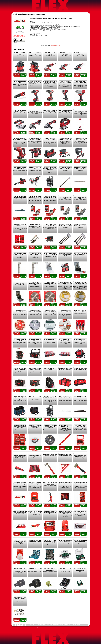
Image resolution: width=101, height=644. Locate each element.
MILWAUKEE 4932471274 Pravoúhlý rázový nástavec (20, 455)
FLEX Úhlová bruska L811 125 (50, 53)
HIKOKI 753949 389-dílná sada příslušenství (65, 541)
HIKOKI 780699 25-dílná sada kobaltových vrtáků (20, 283)
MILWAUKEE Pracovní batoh (50, 369)
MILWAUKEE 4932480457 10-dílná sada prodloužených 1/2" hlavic (65, 512)
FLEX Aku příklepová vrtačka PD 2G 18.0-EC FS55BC (50, 82)
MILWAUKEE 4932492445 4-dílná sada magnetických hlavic (50, 512)
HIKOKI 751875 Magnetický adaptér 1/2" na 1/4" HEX (20, 569)
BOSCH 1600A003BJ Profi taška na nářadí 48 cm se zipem (20, 398)
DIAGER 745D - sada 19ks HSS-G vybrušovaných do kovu (65, 197)
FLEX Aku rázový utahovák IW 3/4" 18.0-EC (80, 83)
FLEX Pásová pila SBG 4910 (35, 168)
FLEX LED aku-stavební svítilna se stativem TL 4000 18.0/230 (80, 111)
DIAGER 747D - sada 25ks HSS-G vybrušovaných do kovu (80, 197)
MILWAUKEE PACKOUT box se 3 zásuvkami (35, 369)
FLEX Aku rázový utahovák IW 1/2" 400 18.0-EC (65, 83)
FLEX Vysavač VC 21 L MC (35, 53)
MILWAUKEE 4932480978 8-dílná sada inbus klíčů (35, 512)
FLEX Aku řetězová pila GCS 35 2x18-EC (20, 168)
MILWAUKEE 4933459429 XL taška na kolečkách (65, 369)
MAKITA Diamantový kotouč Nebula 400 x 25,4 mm (80, 283)
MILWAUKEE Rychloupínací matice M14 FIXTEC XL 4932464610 (50, 426)
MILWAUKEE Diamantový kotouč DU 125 (35, 283)
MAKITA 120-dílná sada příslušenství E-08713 (50, 541)
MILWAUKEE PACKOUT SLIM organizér (65, 340)
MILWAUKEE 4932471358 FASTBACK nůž (50, 483)
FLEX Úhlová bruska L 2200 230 (80, 53)
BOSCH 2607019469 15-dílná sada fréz (80, 569)
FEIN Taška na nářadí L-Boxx (35, 397)
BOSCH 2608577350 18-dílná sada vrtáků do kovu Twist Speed (65, 254)
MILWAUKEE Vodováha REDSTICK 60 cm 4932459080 (65, 427)
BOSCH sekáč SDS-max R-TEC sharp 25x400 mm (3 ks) (65, 225)
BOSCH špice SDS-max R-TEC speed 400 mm (80, 168)
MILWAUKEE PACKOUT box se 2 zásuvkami (20, 369)
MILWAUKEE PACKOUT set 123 (20, 340)
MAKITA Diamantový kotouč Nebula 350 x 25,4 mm (65, 283)
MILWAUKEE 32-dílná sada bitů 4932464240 (80, 426)
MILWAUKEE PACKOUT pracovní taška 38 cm (80, 340)
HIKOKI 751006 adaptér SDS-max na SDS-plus (20, 196)
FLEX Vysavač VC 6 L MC (20, 53)
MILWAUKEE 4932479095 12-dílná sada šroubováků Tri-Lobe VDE (65, 484)
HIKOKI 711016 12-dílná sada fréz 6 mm (50, 569)
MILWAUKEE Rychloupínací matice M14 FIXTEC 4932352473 (35, 426)
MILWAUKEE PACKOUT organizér (50, 340)
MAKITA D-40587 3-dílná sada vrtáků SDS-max (35, 225)
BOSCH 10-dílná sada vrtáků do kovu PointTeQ (50, 254)
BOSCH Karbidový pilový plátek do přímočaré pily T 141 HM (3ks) (65, 398)
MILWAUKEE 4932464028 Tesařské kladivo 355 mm (50, 455)
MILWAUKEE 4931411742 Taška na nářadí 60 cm (80, 369)
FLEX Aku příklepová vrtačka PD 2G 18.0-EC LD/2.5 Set (35, 82)
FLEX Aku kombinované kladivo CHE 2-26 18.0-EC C (35, 139)
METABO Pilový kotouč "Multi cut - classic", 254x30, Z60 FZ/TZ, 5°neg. (50, 312)
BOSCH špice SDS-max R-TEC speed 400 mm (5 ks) (35, 255)
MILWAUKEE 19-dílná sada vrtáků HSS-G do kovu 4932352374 (20, 226)
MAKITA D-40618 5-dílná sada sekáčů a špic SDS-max (50, 225)
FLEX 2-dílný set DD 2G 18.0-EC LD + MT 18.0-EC (80, 139)
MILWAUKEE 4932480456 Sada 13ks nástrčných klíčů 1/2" (35, 484)
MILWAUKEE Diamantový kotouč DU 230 (50, 283)
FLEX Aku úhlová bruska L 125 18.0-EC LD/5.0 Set (35, 110)
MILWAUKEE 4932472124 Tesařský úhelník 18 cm (65, 455)
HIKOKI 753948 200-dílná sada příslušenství (80, 541)
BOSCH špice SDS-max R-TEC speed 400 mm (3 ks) (19, 255)
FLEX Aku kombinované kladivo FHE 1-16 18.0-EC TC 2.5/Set (20, 140)
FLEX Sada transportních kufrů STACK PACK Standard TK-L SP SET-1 (50, 168)
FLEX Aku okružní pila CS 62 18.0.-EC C (20, 110)
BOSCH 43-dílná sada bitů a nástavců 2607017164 (65, 569)
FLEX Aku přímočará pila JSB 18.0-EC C (65, 110)
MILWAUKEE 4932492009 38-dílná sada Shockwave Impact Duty (80, 484)
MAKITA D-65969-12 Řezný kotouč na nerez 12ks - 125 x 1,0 (65, 312)
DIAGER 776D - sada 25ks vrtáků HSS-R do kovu (50, 197)
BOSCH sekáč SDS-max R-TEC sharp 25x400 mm (65, 168)
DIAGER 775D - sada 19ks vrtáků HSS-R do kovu (35, 197)
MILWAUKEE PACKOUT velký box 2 (35, 340)
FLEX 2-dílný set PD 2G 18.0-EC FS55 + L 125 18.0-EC (65, 139)
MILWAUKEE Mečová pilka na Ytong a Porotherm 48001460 (80, 398)
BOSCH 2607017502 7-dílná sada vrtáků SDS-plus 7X (80, 254)
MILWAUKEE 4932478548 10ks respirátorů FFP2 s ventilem (20, 541)
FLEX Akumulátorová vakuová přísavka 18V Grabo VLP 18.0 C (50, 140)
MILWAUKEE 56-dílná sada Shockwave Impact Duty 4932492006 (20, 426)
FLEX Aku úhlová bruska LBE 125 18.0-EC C (50, 110)
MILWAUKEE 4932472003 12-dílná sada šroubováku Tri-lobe (35, 455)
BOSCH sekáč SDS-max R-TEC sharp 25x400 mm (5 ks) (80, 225)
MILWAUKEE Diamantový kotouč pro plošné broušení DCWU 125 (20, 312)
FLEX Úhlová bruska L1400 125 (65, 53)
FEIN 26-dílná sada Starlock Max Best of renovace (20, 598)
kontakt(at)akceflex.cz (55, 45)
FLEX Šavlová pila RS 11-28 (20, 82)
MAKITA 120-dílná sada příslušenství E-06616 (35, 541)
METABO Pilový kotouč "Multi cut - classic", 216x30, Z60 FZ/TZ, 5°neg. (35, 312)
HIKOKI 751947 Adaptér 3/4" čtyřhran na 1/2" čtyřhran (35, 569)
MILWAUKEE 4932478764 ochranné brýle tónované (80, 512)
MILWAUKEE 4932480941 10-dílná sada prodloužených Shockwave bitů (20, 512)
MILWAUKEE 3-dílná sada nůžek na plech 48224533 (80, 311)
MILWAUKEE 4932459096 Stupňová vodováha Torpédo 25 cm (20, 484)
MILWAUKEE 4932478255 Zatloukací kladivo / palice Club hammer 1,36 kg (80, 455)
